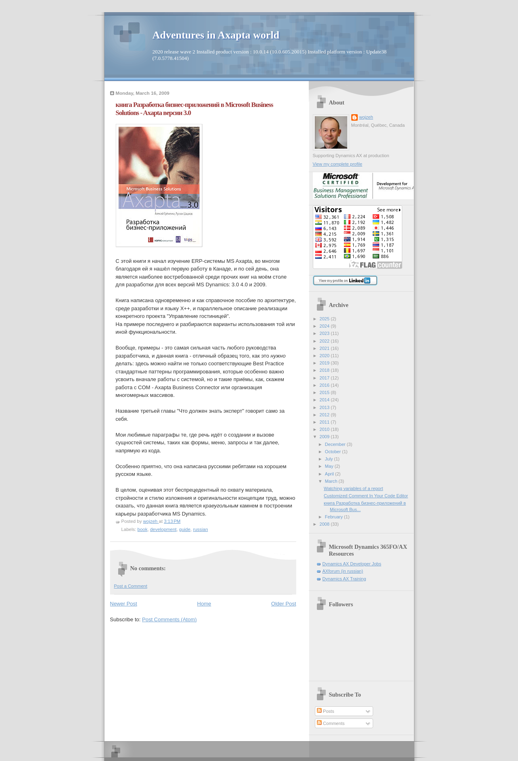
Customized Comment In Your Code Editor (366, 495)
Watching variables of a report (353, 488)
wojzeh (366, 117)
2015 (325, 392)
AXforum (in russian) (343, 571)
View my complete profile (338, 164)
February (334, 516)
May (330, 466)
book (143, 529)
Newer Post (123, 604)
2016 (325, 385)
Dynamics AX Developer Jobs (352, 563)
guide (185, 529)
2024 (325, 326)
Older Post (283, 604)
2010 (325, 429)
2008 (325, 524)
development (163, 529)
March (332, 481)
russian (200, 529)
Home (204, 604)
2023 (325, 333)
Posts (325, 711)
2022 (325, 341)
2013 (325, 407)
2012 (325, 414)
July (329, 458)
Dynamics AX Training (344, 578)
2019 (325, 362)
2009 (325, 436)
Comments (330, 723)
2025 (325, 318)
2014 (325, 399)
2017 (325, 377)
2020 (325, 355)
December (336, 444)
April (330, 473)
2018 (325, 370)
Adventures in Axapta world (216, 35)
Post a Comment (130, 586)
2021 (325, 348)
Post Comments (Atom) (169, 619)
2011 (325, 422)
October (333, 451)
